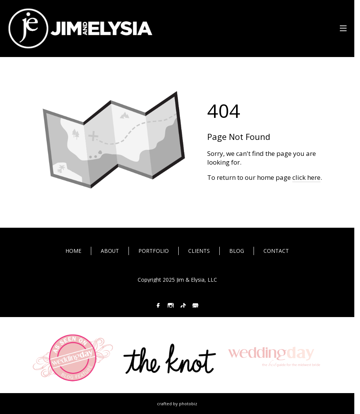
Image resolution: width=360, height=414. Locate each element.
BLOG (236, 250)
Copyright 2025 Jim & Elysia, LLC (177, 280)
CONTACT (276, 250)
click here (306, 177)
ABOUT (110, 250)
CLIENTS (199, 250)
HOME (73, 250)
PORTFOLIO (153, 250)
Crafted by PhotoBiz (177, 403)
